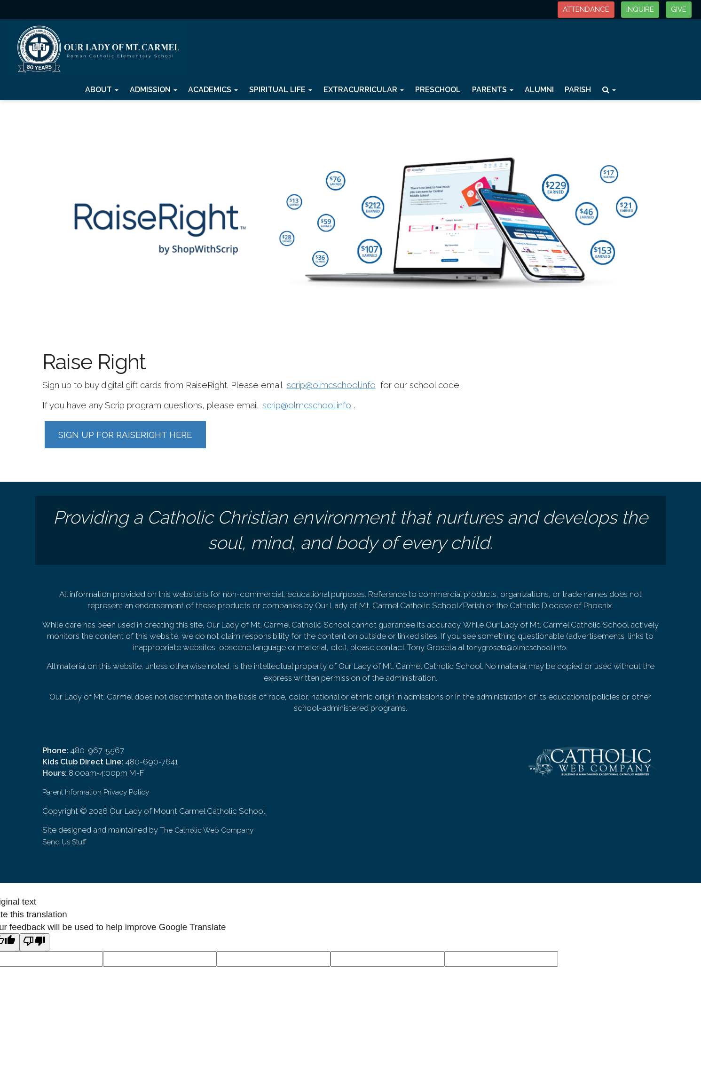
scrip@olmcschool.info (331, 385)
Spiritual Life (280, 89)
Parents (492, 89)
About (101, 89)
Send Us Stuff (64, 842)
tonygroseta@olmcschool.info (516, 648)
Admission (153, 89)
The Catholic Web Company (206, 830)
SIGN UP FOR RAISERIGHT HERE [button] (125, 434)
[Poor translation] (34, 942)
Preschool (438, 89)
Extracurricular (363, 89)
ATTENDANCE (586, 9)
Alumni (539, 89)
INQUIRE (640, 9)
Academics (213, 89)
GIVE (678, 9)
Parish (578, 89)
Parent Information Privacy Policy (95, 792)
